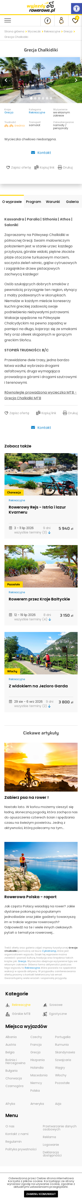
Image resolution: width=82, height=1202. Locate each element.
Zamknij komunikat (41, 1194)
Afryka (10, 1104)
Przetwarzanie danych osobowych (60, 1128)
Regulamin (13, 1141)
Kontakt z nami (16, 1134)
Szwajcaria (63, 1060)
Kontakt (41, 152)
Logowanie (51, 1144)
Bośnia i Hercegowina (15, 1061)
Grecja (67, 31)
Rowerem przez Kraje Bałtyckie (39, 599)
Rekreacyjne (52, 31)
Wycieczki (34, 31)
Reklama (49, 1137)
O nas (9, 1126)
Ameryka (37, 1104)
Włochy (12, 671)
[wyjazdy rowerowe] (41, 6)
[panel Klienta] (61, 20)
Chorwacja (14, 492)
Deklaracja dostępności (52, 1154)
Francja (36, 1044)
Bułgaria (11, 1070)
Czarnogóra (14, 1086)
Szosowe (53, 1005)
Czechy (36, 1037)
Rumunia (62, 1044)
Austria (10, 1044)
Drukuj (65, 167)
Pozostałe (13, 584)
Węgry (60, 1067)
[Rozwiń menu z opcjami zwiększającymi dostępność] (76, 8)
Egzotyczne (55, 1014)
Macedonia (38, 1075)
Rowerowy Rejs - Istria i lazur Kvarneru (37, 509)
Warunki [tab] (53, 201)
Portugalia (62, 1037)
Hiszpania (37, 1060)
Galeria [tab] (72, 201)
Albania (11, 1037)
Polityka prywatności (21, 1149)
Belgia (9, 1052)
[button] (6, 80)
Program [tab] (33, 201)
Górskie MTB (17, 1014)
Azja (58, 1104)
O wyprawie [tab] (12, 201)
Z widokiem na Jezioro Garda (38, 686)
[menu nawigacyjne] (7, 20)
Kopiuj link (44, 167)
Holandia (37, 1067)
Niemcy (36, 1083)
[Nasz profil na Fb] (47, 20)
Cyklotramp (49, 951)
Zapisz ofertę (21, 167)
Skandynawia (65, 1052)
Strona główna (14, 31)
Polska (35, 1090)
